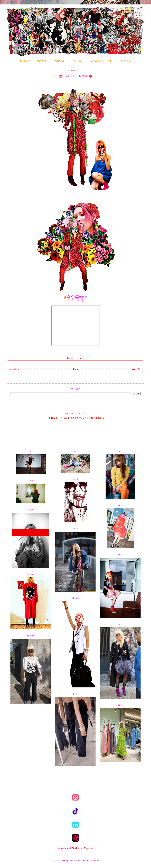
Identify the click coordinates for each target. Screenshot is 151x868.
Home (76, 369)
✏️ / (82, 418)
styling (81, 358)
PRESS (125, 61)
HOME (25, 61)
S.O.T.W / (63, 418)
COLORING (100, 418)
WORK (42, 61)
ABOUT (60, 61)
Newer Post (14, 369)
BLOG (78, 61)
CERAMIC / (90, 418)
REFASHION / (74, 418)
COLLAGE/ (53, 418)
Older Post (137, 369)
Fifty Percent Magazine (83, 848)
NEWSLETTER (101, 61)
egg (76, 358)
